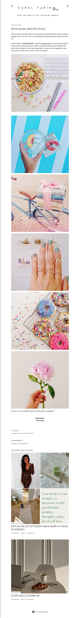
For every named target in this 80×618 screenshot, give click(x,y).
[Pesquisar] (67, 5)
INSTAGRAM (30, 433)
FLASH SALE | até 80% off (25, 595)
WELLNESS (27, 15)
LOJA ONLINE (45, 15)
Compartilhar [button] (15, 430)
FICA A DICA (22, 433)
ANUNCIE (54, 15)
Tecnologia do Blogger (40, 612)
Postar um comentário (19, 443)
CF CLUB (36, 15)
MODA (19, 15)
